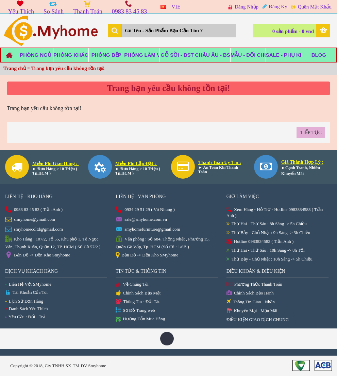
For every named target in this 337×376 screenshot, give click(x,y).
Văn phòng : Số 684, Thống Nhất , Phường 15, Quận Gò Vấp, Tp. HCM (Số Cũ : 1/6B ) (162, 242)
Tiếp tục (311, 132)
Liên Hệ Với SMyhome (28, 284)
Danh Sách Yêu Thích (26, 308)
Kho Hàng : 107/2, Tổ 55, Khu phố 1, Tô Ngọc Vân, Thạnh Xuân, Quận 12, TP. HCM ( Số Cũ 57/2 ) (52, 242)
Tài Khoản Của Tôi (26, 293)
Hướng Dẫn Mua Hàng (140, 319)
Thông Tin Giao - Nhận (250, 302)
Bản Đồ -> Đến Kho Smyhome (37, 255)
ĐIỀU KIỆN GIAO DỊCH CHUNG (257, 319)
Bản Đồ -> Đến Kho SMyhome (147, 255)
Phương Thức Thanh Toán (254, 284)
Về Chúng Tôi (132, 285)
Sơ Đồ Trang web (135, 311)
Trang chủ (14, 68)
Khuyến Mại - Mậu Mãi (251, 311)
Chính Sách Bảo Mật (138, 293)
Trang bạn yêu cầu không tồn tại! (68, 68)
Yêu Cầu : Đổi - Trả (25, 316)
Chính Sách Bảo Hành (250, 293)
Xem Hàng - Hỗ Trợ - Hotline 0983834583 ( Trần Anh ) (274, 212)
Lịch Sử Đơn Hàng (24, 301)
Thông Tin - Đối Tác (138, 302)
